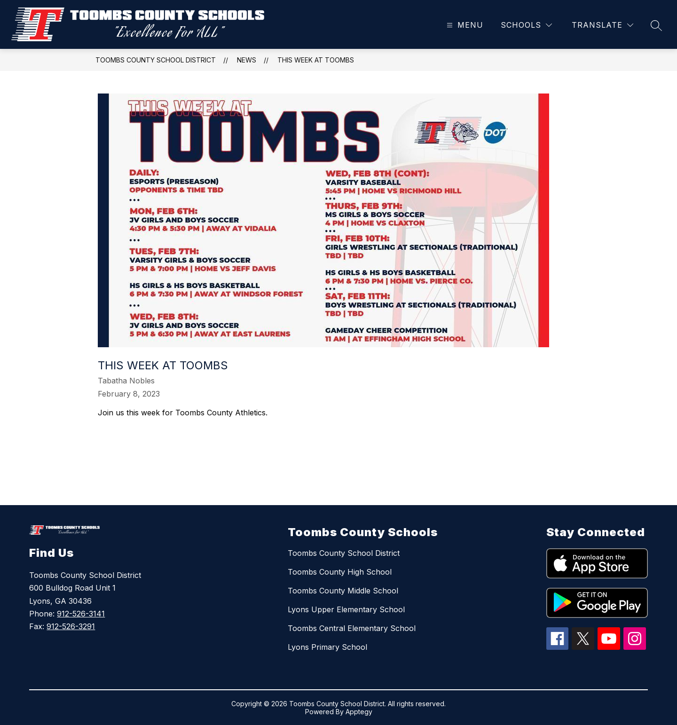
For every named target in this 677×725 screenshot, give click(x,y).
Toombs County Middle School (343, 590)
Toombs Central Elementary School (352, 628)
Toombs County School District (155, 60)
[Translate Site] (602, 25)
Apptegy (359, 712)
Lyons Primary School (327, 647)
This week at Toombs (315, 60)
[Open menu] (463, 25)
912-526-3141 (81, 613)
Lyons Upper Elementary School (346, 609)
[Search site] (656, 25)
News (246, 60)
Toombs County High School (340, 572)
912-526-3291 (71, 626)
